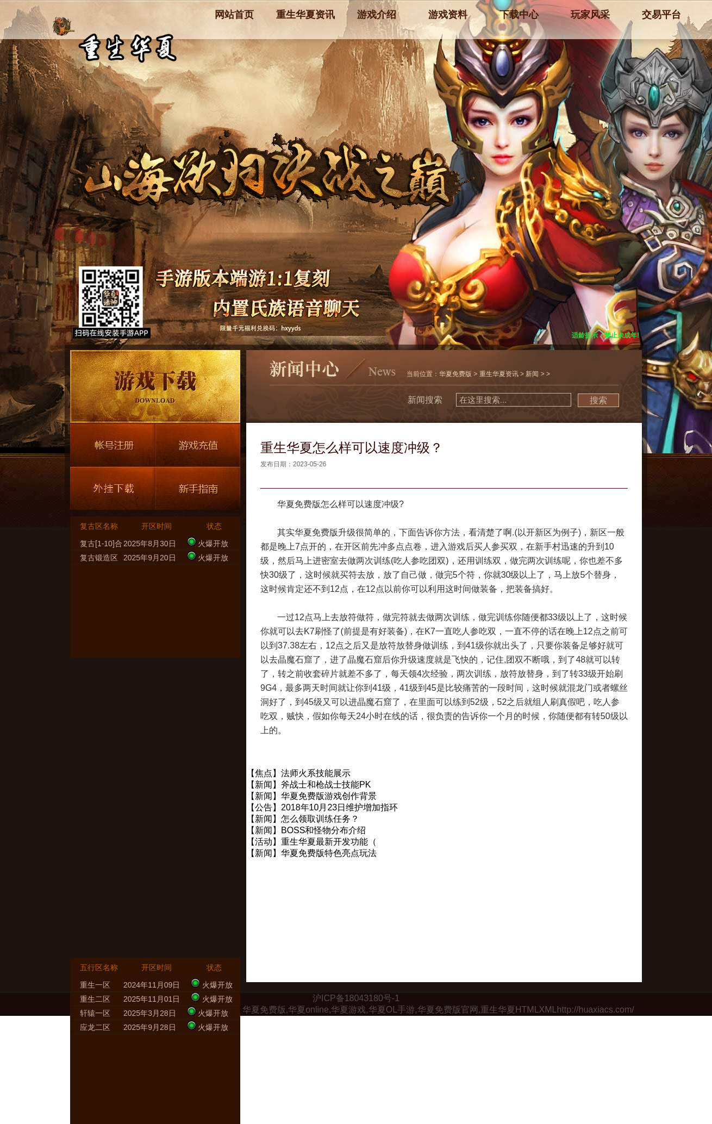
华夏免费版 (455, 374)
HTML (527, 1009)
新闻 (532, 374)
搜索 (598, 400)
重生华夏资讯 (499, 374)
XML (548, 1009)
